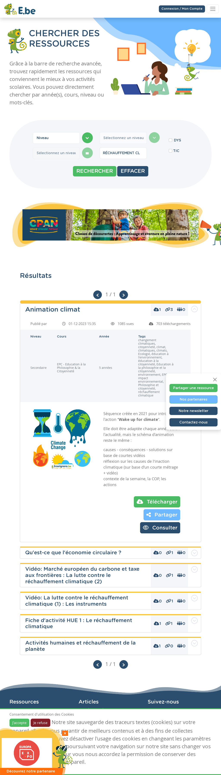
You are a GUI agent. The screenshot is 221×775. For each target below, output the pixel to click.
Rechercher (94, 171)
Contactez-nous (193, 422)
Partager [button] (161, 514)
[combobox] (56, 138)
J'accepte (19, 722)
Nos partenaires (193, 399)
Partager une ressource (193, 388)
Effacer (133, 171)
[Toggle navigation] (213, 8)
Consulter (160, 527)
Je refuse (40, 722)
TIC (176, 151)
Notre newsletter (193, 410)
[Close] (215, 379)
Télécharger (157, 502)
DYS (177, 140)
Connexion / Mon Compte (181, 8)
